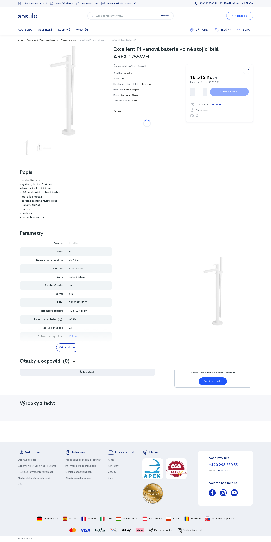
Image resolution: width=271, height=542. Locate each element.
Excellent (74, 243)
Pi (123, 78)
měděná (151, 118)
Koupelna (31, 40)
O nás (111, 460)
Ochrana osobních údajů (78, 472)
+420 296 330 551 (207, 3)
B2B (20, 484)
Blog (110, 478)
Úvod (20, 40)
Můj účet (248, 3)
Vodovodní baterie (48, 40)
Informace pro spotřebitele (80, 466)
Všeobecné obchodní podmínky (83, 460)
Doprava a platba (27, 460)
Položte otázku (213, 381)
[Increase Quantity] (205, 92)
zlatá (168, 118)
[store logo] (27, 15)
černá (133, 118)
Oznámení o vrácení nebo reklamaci (38, 466)
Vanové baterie (68, 40)
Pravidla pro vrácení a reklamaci (35, 472)
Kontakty (113, 466)
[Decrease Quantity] (192, 92)
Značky (112, 472)
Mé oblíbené (229, 3)
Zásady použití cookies (78, 478)
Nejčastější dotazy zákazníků (34, 478)
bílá (119, 118)
